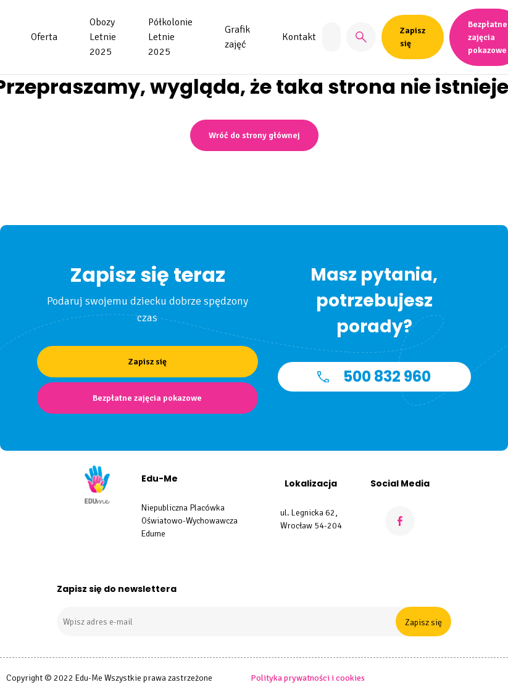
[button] (361, 37)
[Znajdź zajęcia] (331, 37)
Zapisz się (423, 622)
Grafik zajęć (237, 37)
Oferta (44, 37)
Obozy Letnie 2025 (103, 37)
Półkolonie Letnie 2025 (170, 37)
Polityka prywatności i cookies (308, 678)
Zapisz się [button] (412, 37)
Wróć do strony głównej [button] (254, 135)
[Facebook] (400, 521)
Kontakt (299, 37)
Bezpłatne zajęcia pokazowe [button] (147, 398)
